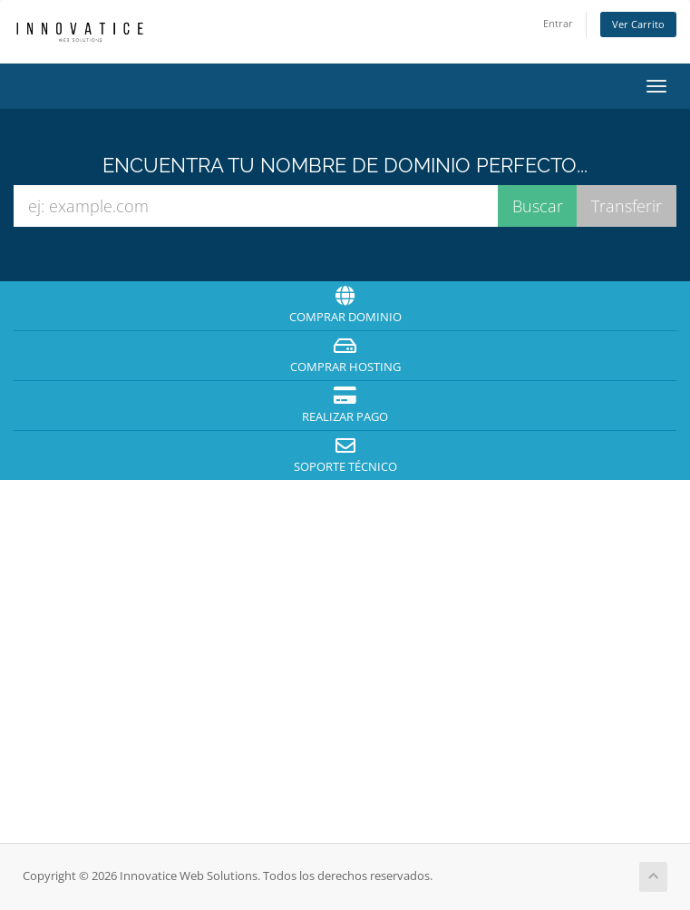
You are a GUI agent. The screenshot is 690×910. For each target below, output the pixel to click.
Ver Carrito (638, 24)
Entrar (558, 23)
